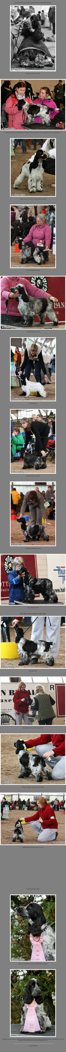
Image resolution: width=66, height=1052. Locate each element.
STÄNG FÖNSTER (33, 1045)
